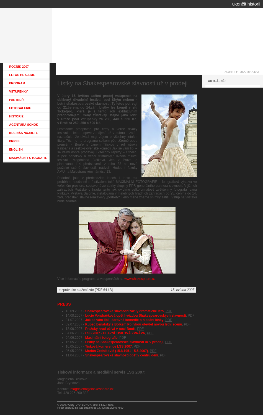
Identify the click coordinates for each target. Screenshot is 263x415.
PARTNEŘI (16, 99)
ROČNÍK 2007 (19, 66)
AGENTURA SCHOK (23, 124)
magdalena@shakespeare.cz (92, 389)
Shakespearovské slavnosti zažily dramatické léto (124, 311)
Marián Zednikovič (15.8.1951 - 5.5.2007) (116, 351)
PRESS (64, 304)
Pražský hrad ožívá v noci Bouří (110, 329)
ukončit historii (246, 4)
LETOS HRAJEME (22, 75)
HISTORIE (16, 116)
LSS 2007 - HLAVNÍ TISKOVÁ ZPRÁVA (115, 333)
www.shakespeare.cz (140, 279)
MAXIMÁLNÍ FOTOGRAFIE (28, 157)
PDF (169, 311)
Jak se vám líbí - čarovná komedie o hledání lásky (124, 320)
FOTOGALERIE (20, 108)
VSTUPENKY (18, 91)
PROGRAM (17, 83)
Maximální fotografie (101, 338)
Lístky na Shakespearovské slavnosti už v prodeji (124, 342)
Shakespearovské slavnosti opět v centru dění (121, 355)
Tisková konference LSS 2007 (108, 346)
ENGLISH (16, 149)
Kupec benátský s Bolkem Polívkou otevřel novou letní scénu (133, 324)
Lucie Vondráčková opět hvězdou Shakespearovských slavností (135, 315)
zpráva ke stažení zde (77, 290)
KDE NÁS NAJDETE (23, 133)
